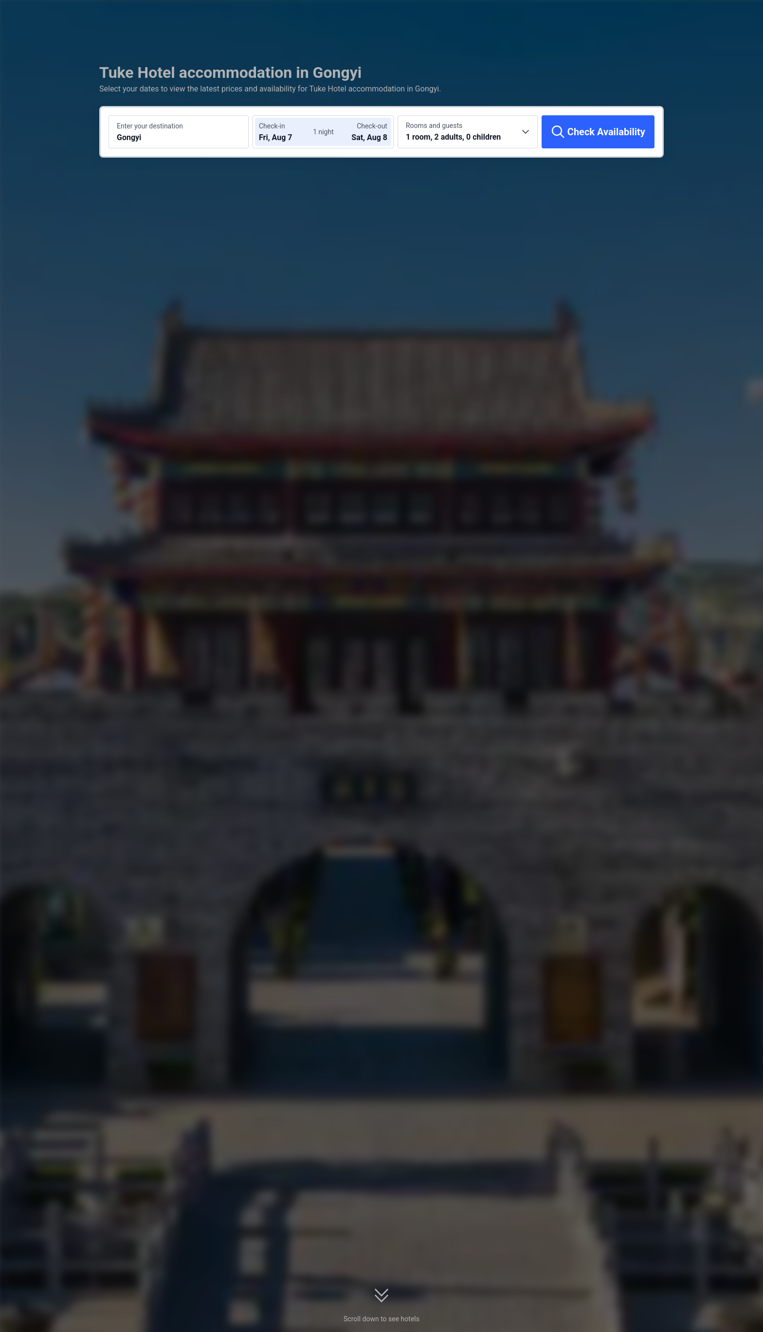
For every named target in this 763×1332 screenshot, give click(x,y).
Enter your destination (150, 126)
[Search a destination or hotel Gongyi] (179, 131)
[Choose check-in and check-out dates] (288, 132)
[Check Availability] (598, 131)
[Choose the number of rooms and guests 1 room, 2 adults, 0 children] (467, 132)
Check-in (272, 126)
